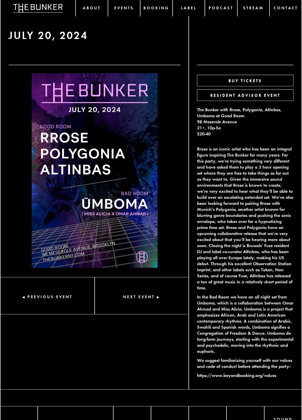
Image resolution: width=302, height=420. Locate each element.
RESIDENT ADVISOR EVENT (245, 95)
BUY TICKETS (245, 80)
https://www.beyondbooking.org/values (236, 375)
